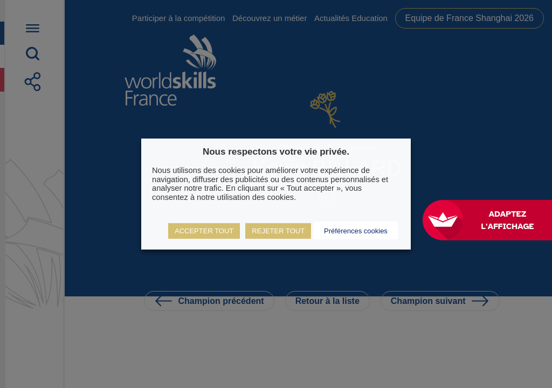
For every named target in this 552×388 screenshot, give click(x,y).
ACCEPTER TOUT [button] (204, 231)
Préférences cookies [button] (356, 231)
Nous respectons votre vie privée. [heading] (276, 152)
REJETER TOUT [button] (278, 231)
